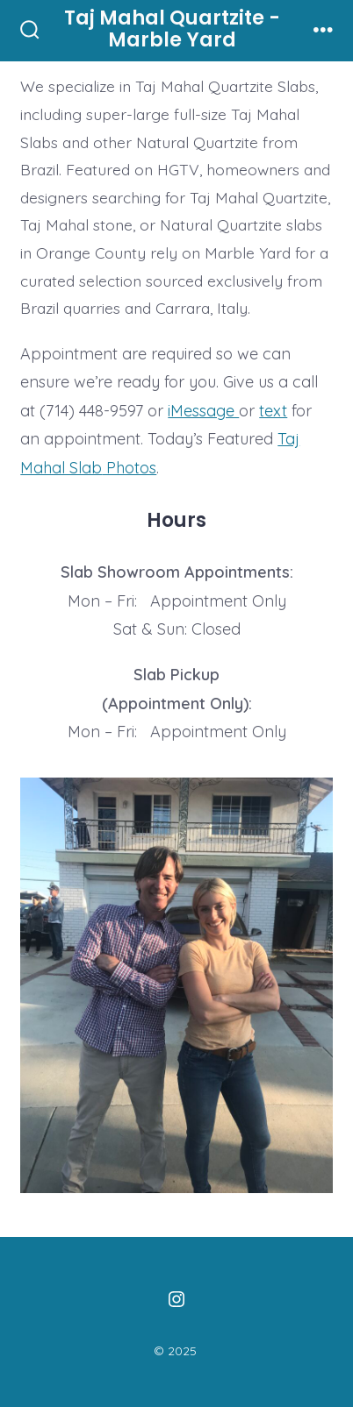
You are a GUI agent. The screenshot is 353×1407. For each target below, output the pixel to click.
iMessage (203, 411)
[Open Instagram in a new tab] (176, 1299)
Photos (129, 468)
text (273, 411)
